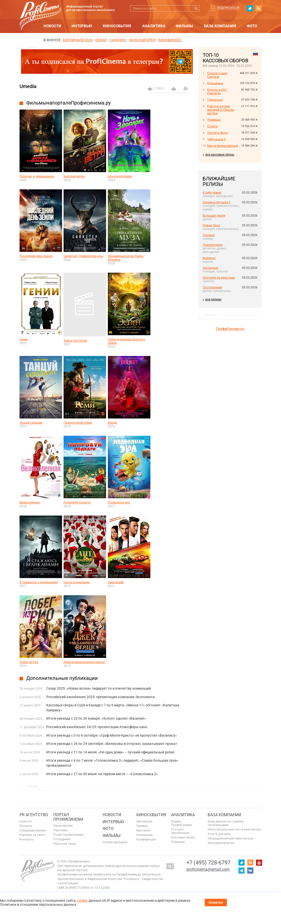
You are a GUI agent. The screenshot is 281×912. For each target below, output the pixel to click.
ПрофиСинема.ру (230, 329)
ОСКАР (101, 40)
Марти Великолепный (222, 146)
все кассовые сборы (219, 154)
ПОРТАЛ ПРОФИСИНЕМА (68, 817)
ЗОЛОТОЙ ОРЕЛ (142, 40)
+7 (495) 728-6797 (208, 862)
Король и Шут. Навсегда (217, 91)
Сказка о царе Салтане (217, 75)
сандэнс (118, 40)
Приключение (212, 245)
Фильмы (184, 26)
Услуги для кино (219, 834)
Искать (196, 8)
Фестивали (144, 821)
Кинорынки (144, 835)
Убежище (213, 120)
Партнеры (60, 830)
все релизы (213, 299)
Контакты (27, 839)
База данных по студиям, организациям (226, 823)
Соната (212, 126)
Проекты (26, 826)
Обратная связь (64, 843)
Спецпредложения (33, 830)
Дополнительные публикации (62, 678)
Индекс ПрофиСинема (181, 823)
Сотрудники (61, 839)
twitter (250, 8)
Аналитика (153, 26)
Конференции (146, 839)
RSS (258, 8)
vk (250, 870)
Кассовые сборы (183, 837)
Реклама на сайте (32, 835)
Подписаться (228, 8)
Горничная (215, 100)
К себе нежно (212, 192)
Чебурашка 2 (216, 139)
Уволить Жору (217, 133)
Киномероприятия (221, 843)
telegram (241, 870)
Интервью (82, 26)
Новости (52, 26)
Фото (252, 26)
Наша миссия (63, 825)
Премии (142, 826)
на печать (174, 89)
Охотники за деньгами (219, 277)
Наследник (210, 268)
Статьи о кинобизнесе (180, 831)
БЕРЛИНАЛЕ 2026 (78, 40)
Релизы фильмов (115, 842)
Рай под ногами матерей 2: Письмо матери (220, 110)
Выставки (143, 830)
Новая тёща (211, 225)
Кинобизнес (170, 40)
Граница (209, 235)
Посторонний (212, 287)
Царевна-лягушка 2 (216, 202)
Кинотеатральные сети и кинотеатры (234, 829)
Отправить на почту (186, 88)
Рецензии (178, 842)
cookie (82, 900)
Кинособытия (117, 26)
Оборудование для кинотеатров (230, 838)
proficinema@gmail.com (208, 869)
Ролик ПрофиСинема (68, 834)
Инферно (209, 258)
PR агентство (34, 814)
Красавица (215, 83)
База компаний (220, 26)
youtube (259, 862)
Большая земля (214, 215)
